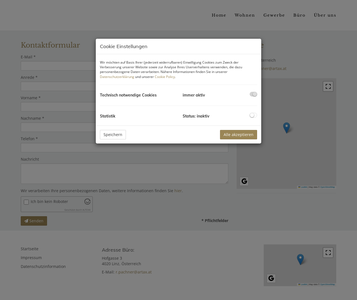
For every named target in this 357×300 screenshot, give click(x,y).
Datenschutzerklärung (117, 76)
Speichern (113, 134)
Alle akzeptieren (238, 134)
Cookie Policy (165, 76)
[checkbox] (253, 94)
